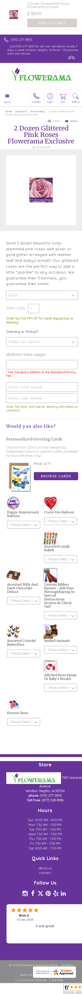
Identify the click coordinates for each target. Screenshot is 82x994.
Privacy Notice (52, 975)
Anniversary (37, 111)
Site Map (57, 980)
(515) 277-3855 (21, 40)
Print (54, 121)
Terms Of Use (29, 975)
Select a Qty (15, 308)
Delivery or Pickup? (22, 332)
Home (8, 111)
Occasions (21, 111)
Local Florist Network (32, 980)
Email (71, 121)
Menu (7, 102)
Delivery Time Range (26, 354)
